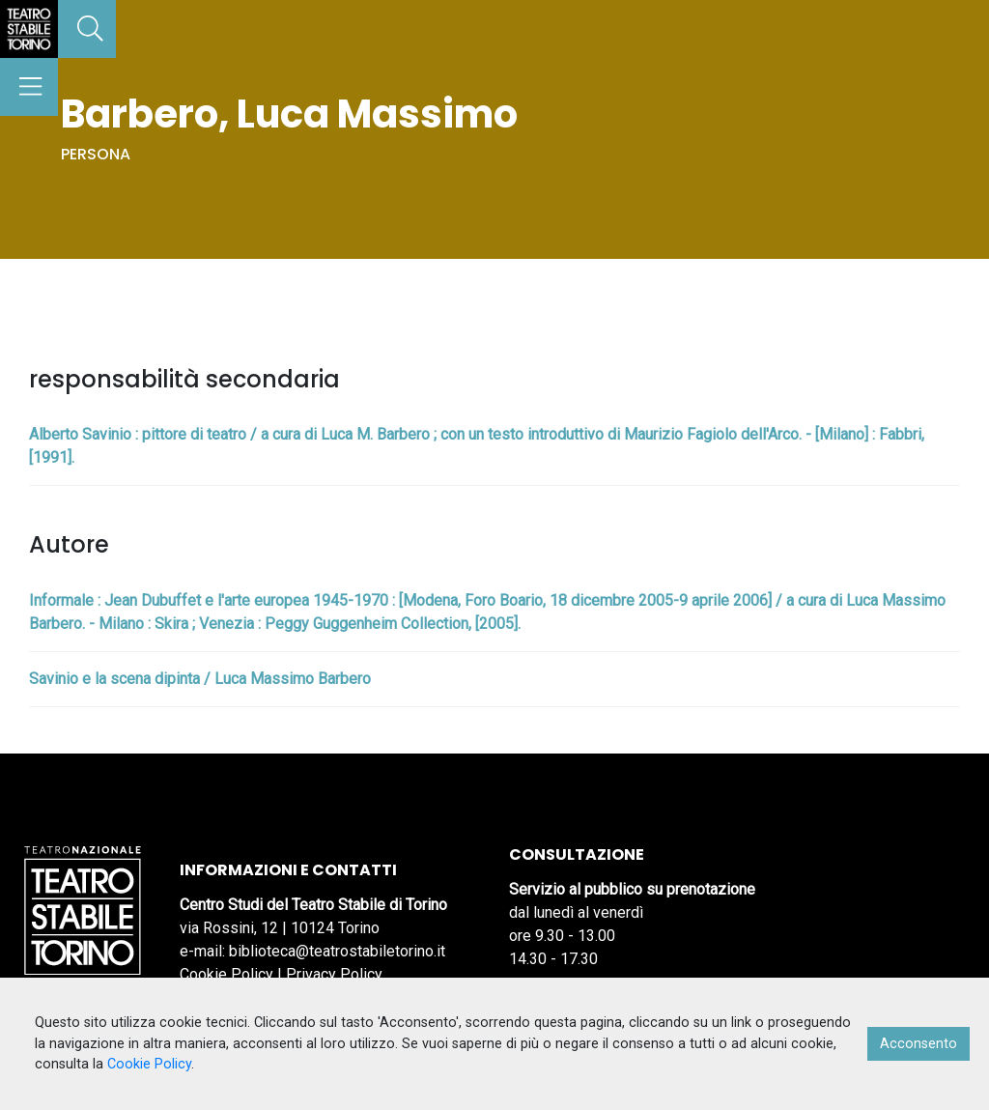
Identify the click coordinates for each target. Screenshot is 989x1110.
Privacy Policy (334, 974)
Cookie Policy (226, 974)
